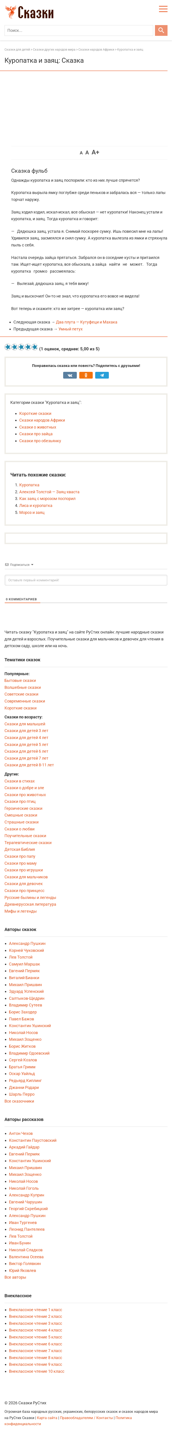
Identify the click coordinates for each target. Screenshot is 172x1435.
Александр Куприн (26, 1195)
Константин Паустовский (32, 1140)
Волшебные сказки (22, 687)
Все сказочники (19, 1101)
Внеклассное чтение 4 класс (35, 1330)
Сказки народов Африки (42, 420)
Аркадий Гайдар (24, 1147)
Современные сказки (24, 701)
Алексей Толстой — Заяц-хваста (49, 491)
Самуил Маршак (24, 964)
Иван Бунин (20, 1243)
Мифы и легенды (20, 911)
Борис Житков (22, 1046)
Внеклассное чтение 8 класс (35, 1357)
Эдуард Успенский (26, 991)
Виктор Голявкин (25, 1263)
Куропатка (29, 485)
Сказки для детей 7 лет (26, 758)
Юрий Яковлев (22, 1270)
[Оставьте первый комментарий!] (86, 580)
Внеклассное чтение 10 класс (36, 1371)
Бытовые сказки (20, 680)
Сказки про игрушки (23, 870)
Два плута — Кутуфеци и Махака (86, 322)
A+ (95, 152)
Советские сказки (21, 694)
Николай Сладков (26, 1250)
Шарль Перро (21, 1094)
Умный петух (70, 329)
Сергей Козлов (23, 1060)
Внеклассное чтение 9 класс (35, 1364)
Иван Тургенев (23, 1222)
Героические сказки (23, 808)
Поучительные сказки (25, 835)
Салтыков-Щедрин (26, 998)
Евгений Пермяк (24, 970)
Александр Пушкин (27, 943)
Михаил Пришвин (25, 984)
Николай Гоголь (24, 1188)
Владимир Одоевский (29, 1053)
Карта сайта (47, 1418)
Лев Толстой (20, 957)
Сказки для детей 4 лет (26, 737)
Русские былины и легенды (30, 897)
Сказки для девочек (23, 883)
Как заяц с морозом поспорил (47, 498)
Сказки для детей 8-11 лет (29, 765)
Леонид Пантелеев (27, 1229)
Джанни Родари (24, 1087)
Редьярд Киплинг (25, 1080)
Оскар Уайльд (22, 1073)
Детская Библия (19, 849)
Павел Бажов (21, 1019)
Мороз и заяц (32, 512)
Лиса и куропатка (35, 505)
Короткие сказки (35, 413)
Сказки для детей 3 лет (26, 730)
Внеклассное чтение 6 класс (35, 1344)
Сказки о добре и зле (24, 787)
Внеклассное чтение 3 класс (35, 1323)
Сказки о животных (37, 427)
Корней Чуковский (26, 950)
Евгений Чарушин (25, 1202)
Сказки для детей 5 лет (26, 744)
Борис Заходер (23, 1012)
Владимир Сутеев (25, 1005)
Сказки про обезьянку (40, 440)
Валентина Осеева (26, 1256)
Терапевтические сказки (28, 842)
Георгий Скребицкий (28, 1208)
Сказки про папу (19, 856)
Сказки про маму (20, 863)
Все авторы (15, 1277)
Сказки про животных (25, 794)
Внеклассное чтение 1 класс (35, 1309)
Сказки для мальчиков (26, 877)
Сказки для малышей (24, 724)
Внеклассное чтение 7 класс (35, 1350)
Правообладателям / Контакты (87, 1418)
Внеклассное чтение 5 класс (35, 1337)
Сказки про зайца (36, 433)
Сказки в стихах (19, 781)
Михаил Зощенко (25, 1039)
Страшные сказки (21, 822)
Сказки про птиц (20, 801)
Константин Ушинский (30, 1025)
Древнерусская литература (30, 904)
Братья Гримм (22, 1066)
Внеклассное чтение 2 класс (35, 1316)
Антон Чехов (21, 1133)
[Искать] (161, 30)
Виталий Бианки (24, 977)
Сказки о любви (19, 829)
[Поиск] (78, 30)
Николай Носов (23, 1032)
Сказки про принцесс (24, 890)
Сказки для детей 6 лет (26, 751)
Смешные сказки (20, 815)
